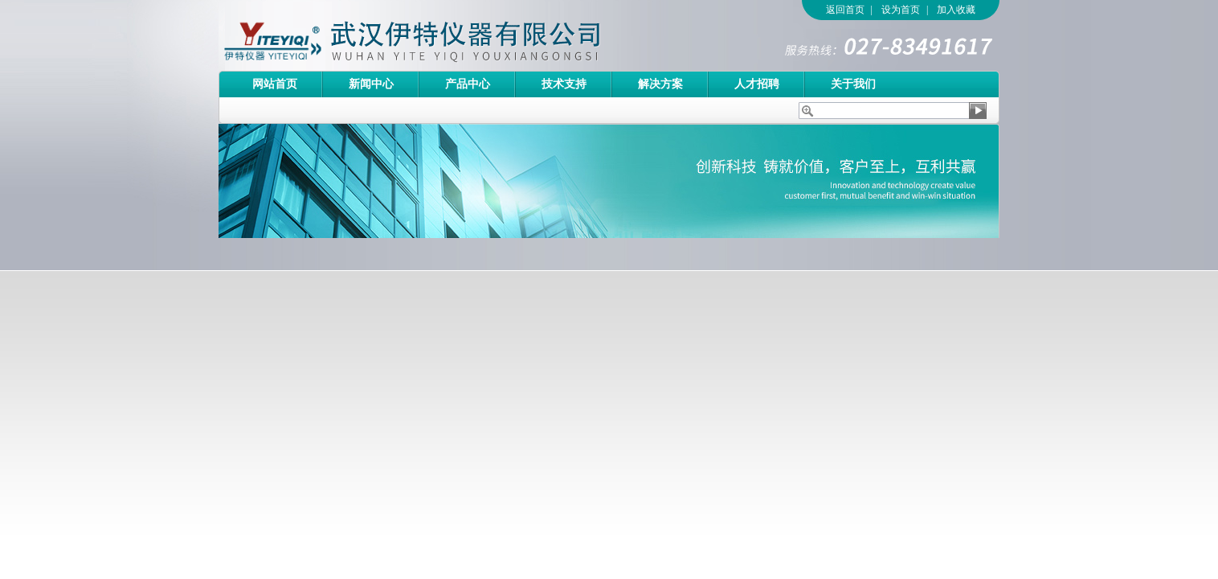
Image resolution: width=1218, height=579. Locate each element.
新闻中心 (371, 84)
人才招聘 (756, 84)
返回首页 (845, 9)
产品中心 (467, 84)
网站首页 (274, 84)
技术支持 (564, 84)
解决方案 (660, 84)
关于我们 (853, 84)
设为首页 (900, 9)
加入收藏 (956, 9)
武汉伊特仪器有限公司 (439, 35)
